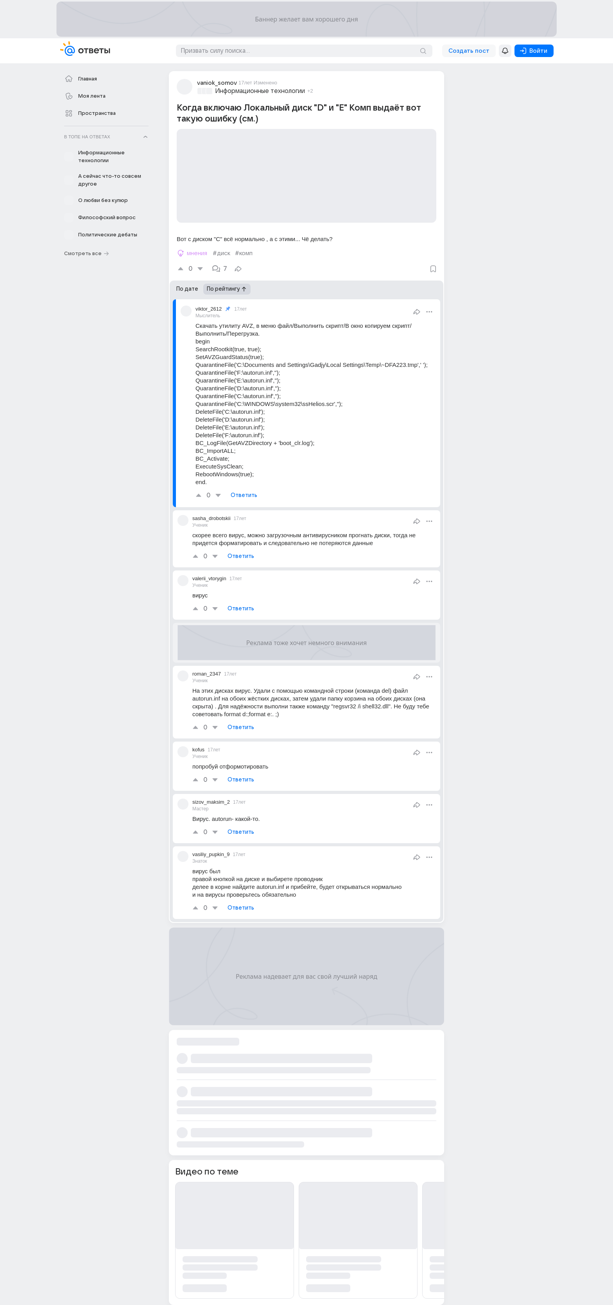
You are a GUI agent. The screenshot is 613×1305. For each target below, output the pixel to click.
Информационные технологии (260, 91)
